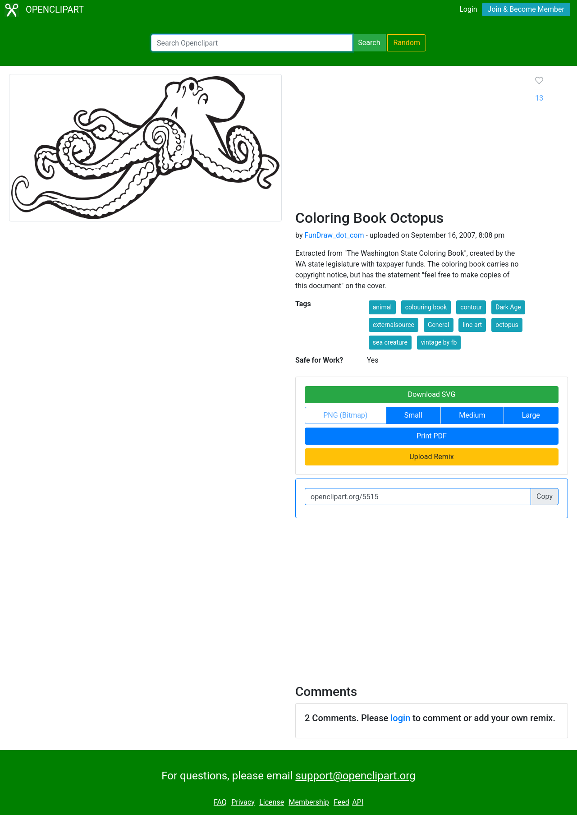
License (271, 802)
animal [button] (382, 307)
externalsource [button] (393, 324)
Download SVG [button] (432, 394)
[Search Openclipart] (252, 42)
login (400, 718)
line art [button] (472, 324)
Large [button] (531, 415)
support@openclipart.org (355, 775)
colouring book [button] (426, 307)
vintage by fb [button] (439, 342)
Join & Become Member (526, 9)
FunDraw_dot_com (334, 235)
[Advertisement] (407, 141)
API (357, 802)
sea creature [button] (390, 342)
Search (369, 42)
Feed (341, 802)
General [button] (438, 324)
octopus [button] (506, 324)
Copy (544, 496)
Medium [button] (472, 415)
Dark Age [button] (508, 307)
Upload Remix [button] (431, 456)
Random (406, 42)
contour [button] (471, 307)
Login (468, 9)
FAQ (220, 802)
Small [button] (413, 415)
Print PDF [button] (432, 436)
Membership (308, 802)
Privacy (243, 802)
